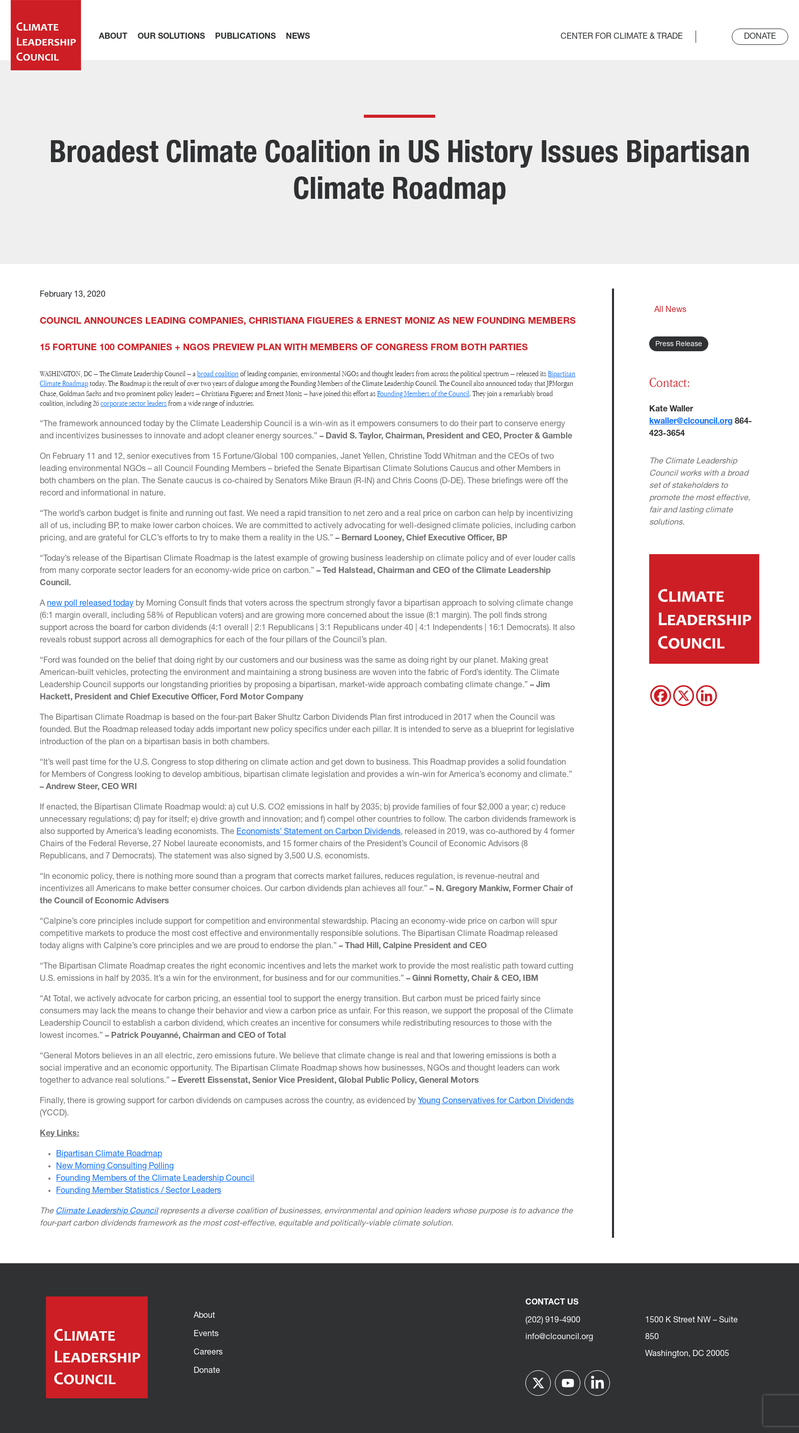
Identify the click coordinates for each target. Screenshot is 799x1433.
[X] (683, 695)
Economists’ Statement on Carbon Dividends (318, 832)
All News (670, 310)
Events (206, 1334)
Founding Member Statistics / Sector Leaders (138, 1191)
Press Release (678, 344)
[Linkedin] (706, 695)
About (204, 1316)
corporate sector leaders (133, 403)
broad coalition (217, 373)
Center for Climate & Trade (622, 37)
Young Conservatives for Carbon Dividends (496, 1101)
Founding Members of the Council (423, 393)
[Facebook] (660, 695)
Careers (208, 1352)
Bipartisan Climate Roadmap (109, 1154)
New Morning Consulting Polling (115, 1166)
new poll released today (90, 604)
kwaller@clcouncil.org (691, 422)
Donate (760, 37)
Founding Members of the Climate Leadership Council (155, 1179)
